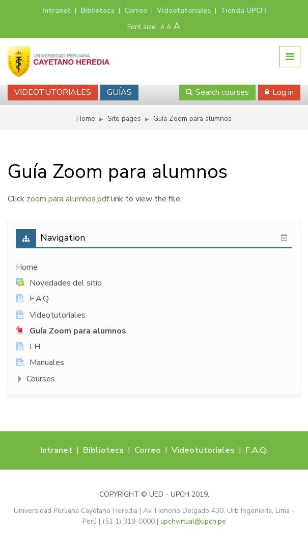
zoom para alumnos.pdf (67, 198)
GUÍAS (119, 92)
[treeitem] (154, 267)
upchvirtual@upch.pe (193, 521)
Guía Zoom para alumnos (192, 118)
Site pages (124, 118)
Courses (40, 378)
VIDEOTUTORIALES (52, 92)
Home (27, 267)
